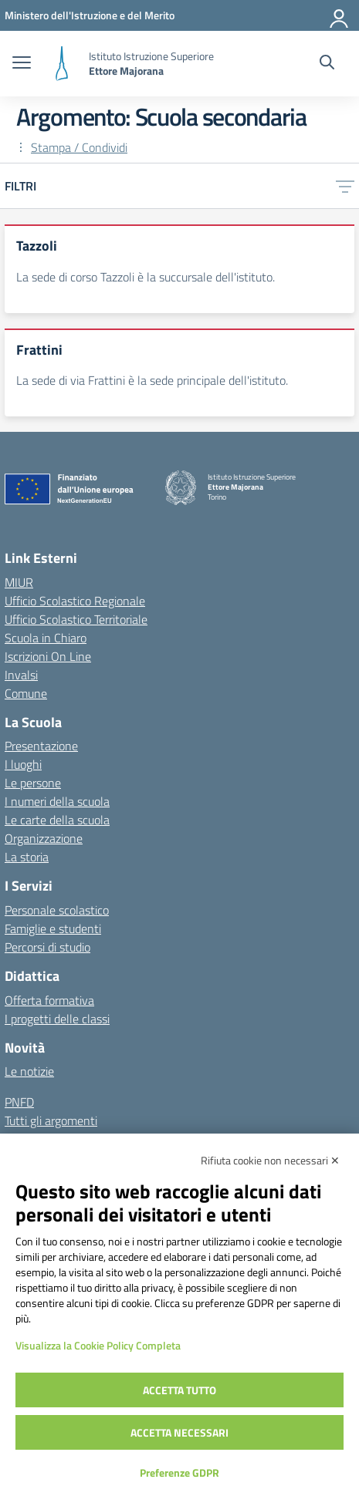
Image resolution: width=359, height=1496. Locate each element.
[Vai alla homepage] (61, 63)
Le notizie (29, 1071)
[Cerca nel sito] (327, 64)
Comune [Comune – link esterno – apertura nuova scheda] (26, 693)
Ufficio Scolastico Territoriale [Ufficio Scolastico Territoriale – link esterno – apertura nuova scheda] (76, 619)
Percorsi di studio (47, 947)
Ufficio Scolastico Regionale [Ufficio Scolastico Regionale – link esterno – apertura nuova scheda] (75, 600)
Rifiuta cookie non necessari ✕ (270, 1160)
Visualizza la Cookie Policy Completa (98, 1345)
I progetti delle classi (57, 1018)
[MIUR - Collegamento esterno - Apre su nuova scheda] (89, 15)
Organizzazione (44, 838)
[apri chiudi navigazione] (21, 64)
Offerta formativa (49, 1000)
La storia (27, 856)
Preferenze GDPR (179, 1472)
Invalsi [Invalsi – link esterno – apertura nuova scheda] (21, 674)
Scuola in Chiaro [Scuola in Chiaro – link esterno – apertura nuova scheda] (45, 637)
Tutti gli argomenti (51, 1120)
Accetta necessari (179, 1432)
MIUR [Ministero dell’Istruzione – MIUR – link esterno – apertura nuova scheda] (19, 582)
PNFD (19, 1102)
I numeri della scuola (57, 801)
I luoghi (23, 764)
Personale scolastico (57, 910)
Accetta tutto (179, 1390)
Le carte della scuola (57, 819)
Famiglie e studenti (53, 928)
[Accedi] (339, 15)
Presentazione (41, 745)
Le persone (33, 782)
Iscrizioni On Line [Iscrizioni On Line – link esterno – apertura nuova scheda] (48, 656)
